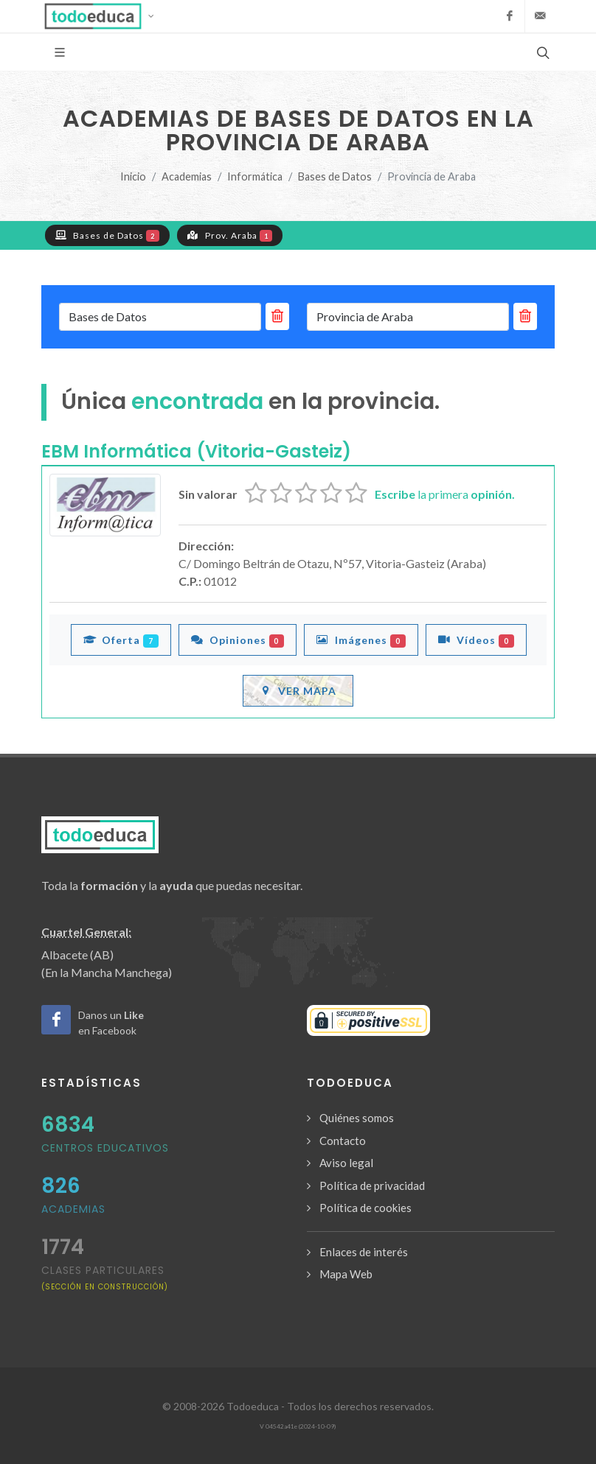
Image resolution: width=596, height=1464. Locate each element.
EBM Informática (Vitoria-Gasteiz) (196, 451)
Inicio (133, 176)
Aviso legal (346, 1162)
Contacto (342, 1140)
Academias (187, 176)
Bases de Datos (335, 176)
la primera (445, 494)
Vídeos (476, 639)
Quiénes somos (356, 1117)
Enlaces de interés (363, 1251)
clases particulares (104, 1277)
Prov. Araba (230, 235)
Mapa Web (345, 1274)
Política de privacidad (372, 1185)
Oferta (121, 639)
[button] (103, 16)
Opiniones (238, 639)
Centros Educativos (105, 1148)
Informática (255, 176)
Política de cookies (365, 1207)
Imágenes (361, 639)
